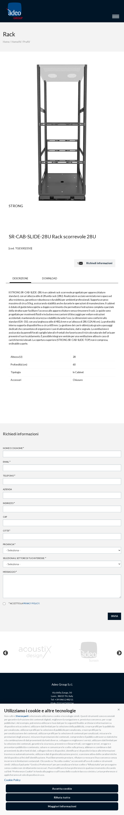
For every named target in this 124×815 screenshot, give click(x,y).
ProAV (26, 41)
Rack (9, 34)
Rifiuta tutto (62, 797)
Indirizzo (9, 503)
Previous (5, 652)
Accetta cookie (62, 788)
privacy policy (31, 603)
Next (118, 652)
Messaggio (10, 572)
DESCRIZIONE (20, 278)
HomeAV (16, 41)
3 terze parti (21, 716)
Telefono (9, 475)
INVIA (114, 616)
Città (6, 530)
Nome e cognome (13, 448)
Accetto (4, 603)
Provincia (9, 544)
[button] (119, 709)
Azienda (7, 489)
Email (6, 461)
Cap (5, 517)
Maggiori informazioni (62, 806)
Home (6, 41)
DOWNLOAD (49, 278)
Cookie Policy (12, 780)
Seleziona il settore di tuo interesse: (24, 558)
